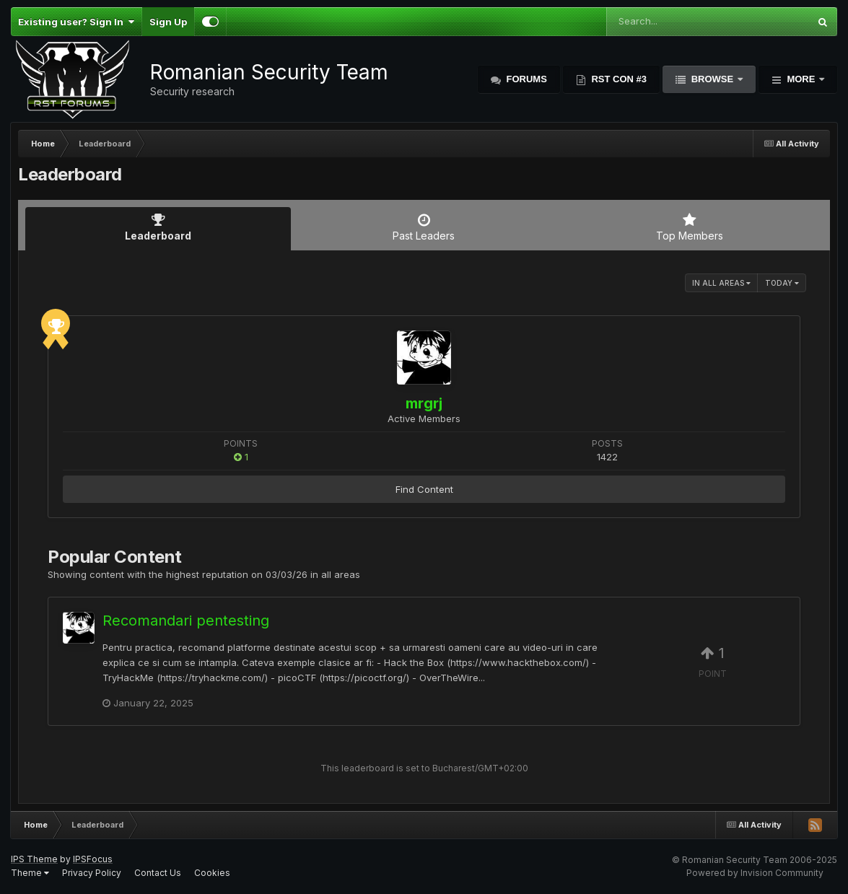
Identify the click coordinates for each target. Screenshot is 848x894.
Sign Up (168, 21)
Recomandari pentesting (185, 620)
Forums (525, 79)
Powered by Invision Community (754, 872)
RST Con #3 (618, 79)
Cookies (212, 872)
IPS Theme (34, 859)
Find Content (424, 489)
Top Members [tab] (690, 227)
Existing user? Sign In (76, 21)
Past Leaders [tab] (424, 227)
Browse (712, 79)
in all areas (721, 283)
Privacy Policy (91, 872)
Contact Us (157, 872)
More (801, 79)
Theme (30, 872)
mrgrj (424, 403)
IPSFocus (93, 859)
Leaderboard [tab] (158, 227)
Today (782, 283)
